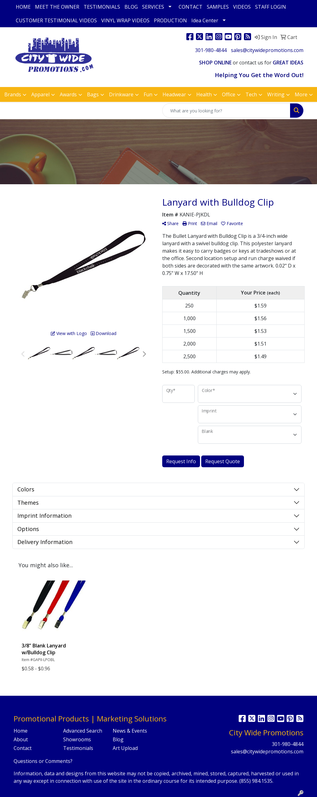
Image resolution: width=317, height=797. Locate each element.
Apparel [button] (40, 94)
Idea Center (204, 20)
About (21, 739)
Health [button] (204, 94)
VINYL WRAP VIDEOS (125, 20)
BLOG (131, 6)
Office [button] (228, 94)
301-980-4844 (211, 50)
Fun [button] (148, 94)
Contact (23, 748)
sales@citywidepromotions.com (267, 50)
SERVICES (153, 6)
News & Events (130, 730)
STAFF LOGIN (270, 6)
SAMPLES (218, 6)
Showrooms (77, 739)
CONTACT (190, 6)
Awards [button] (68, 94)
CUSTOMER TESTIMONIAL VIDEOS (56, 20)
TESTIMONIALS (102, 6)
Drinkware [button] (121, 94)
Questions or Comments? (43, 761)
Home (21, 730)
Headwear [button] (174, 94)
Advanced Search (82, 730)
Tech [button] (251, 94)
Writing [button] (275, 94)
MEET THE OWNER (57, 6)
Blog (118, 739)
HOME (23, 6)
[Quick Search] (226, 110)
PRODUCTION (170, 20)
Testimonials (78, 748)
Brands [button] (12, 94)
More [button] (301, 94)
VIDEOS (242, 6)
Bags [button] (93, 94)
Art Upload (125, 748)
